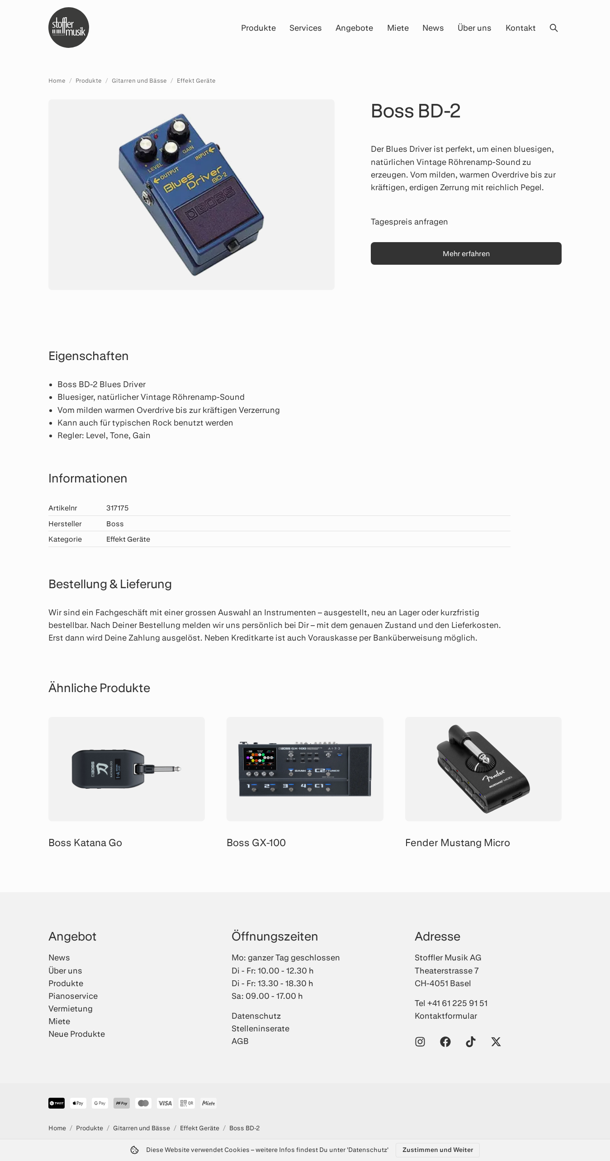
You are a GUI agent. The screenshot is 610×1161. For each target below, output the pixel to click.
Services (305, 27)
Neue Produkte (76, 1033)
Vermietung (70, 1008)
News (433, 27)
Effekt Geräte (196, 80)
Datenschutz (256, 1015)
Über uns (475, 27)
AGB (240, 1040)
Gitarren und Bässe (139, 80)
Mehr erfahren (466, 253)
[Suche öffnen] (553, 27)
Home (57, 80)
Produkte (258, 27)
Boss (115, 523)
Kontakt (521, 27)
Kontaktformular (446, 1015)
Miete (398, 27)
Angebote (354, 27)
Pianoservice (73, 995)
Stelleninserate (260, 1028)
